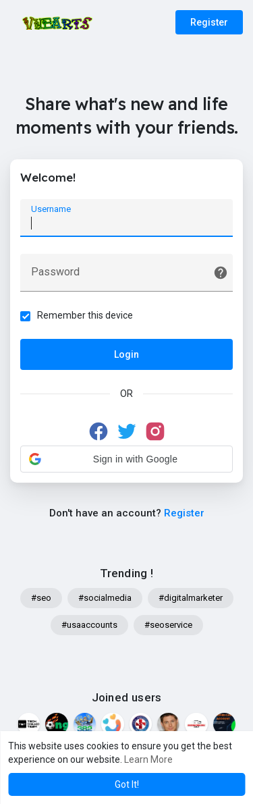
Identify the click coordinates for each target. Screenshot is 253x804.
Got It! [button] (127, 784)
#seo (41, 598)
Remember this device (85, 315)
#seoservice (168, 625)
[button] (126, 459)
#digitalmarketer (191, 598)
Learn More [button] (148, 759)
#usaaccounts (89, 625)
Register (209, 22)
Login (126, 354)
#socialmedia (105, 598)
